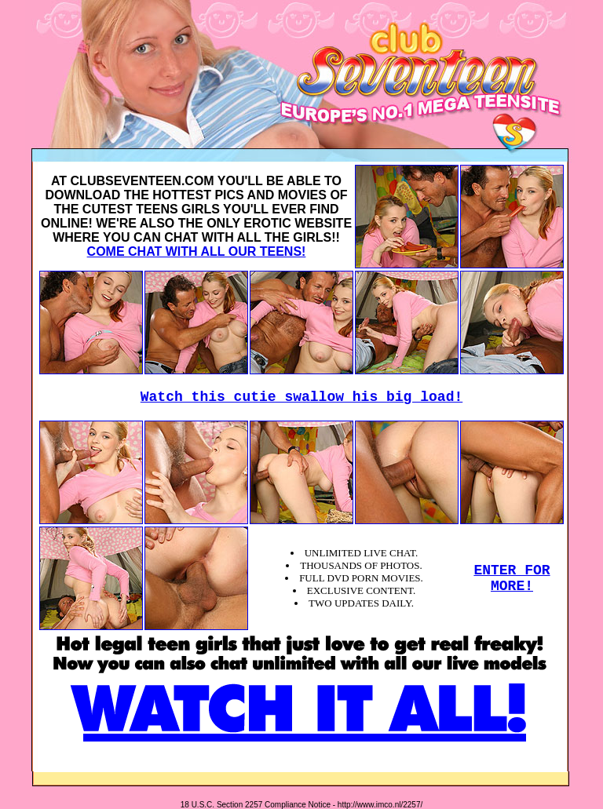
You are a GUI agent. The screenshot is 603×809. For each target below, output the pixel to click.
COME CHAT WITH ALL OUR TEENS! (196, 251)
